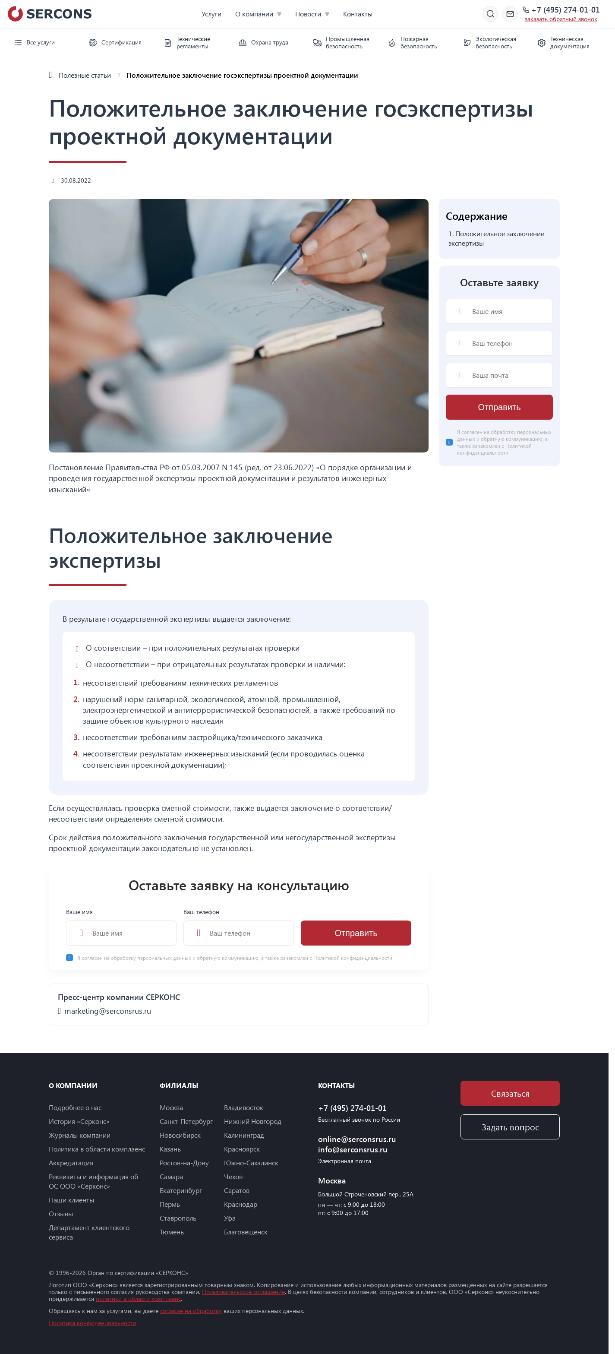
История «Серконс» (79, 1121)
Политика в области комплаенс (97, 1148)
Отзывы (61, 1213)
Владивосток (243, 1107)
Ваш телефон (238, 927)
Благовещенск (246, 1231)
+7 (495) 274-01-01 (565, 10)
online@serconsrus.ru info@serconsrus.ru (357, 1144)
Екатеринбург (181, 1190)
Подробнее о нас (75, 1107)
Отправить (355, 933)
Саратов (236, 1190)
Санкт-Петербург (186, 1121)
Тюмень (172, 1231)
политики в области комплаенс (138, 1298)
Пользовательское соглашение (243, 1292)
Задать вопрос (510, 1127)
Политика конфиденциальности (92, 1323)
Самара (171, 1176)
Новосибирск (180, 1134)
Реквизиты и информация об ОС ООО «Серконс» (93, 1181)
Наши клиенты (71, 1199)
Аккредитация (71, 1162)
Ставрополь (178, 1217)
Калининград (244, 1134)
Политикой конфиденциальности (352, 957)
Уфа (230, 1217)
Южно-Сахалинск (251, 1162)
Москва (171, 1107)
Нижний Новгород (252, 1121)
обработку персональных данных (151, 957)
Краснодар (240, 1203)
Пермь (170, 1203)
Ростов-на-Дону (184, 1162)
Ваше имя (121, 927)
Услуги (211, 13)
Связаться (510, 1093)
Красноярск (242, 1148)
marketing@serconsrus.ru (107, 1011)
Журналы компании (79, 1134)
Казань (170, 1148)
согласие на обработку (191, 1311)
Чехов (233, 1176)
